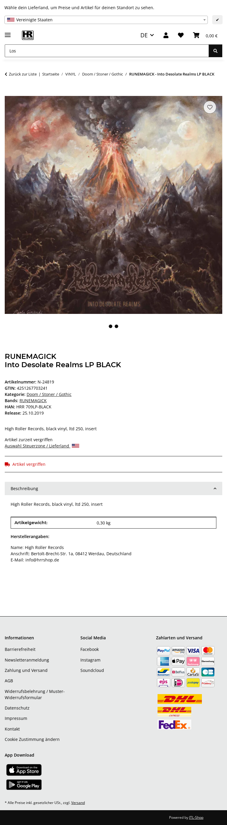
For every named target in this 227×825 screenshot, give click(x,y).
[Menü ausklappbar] (8, 32)
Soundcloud (92, 670)
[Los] (107, 50)
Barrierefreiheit (20, 649)
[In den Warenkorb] (9, 92)
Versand (78, 802)
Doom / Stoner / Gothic (49, 394)
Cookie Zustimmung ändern (32, 739)
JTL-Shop (196, 817)
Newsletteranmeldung (27, 660)
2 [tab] (116, 326)
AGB (9, 680)
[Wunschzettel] (180, 35)
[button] (166, 35)
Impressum (16, 718)
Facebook (89, 649)
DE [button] (144, 35)
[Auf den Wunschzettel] (209, 107)
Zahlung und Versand (26, 670)
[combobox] (106, 20)
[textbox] (106, 20)
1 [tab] (110, 326)
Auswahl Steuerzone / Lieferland (42, 446)
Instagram (90, 660)
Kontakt (12, 729)
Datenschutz (17, 708)
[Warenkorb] (205, 35)
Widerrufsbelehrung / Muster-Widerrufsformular (35, 694)
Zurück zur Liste (23, 74)
